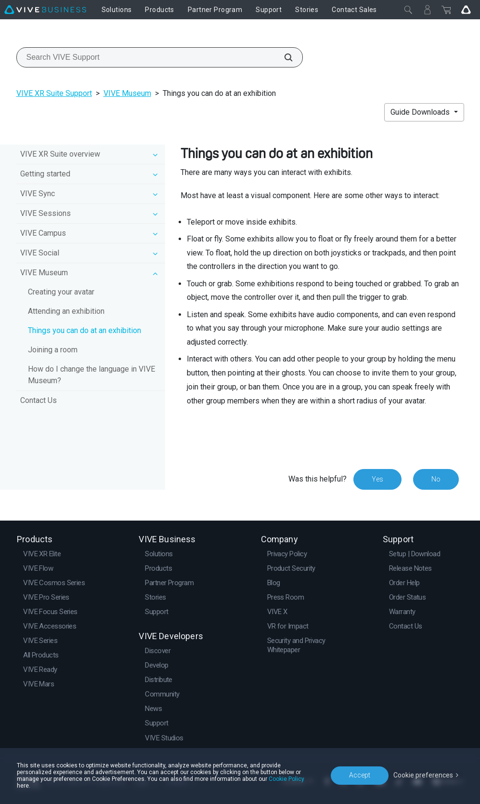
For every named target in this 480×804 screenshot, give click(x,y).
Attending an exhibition (66, 311)
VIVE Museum (127, 93)
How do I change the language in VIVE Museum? (91, 374)
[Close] (408, 9)
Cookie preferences (423, 775)
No (436, 479)
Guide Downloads (421, 112)
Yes (377, 479)
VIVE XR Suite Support (54, 93)
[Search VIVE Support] (283, 57)
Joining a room (53, 349)
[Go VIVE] (466, 9)
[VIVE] (45, 9)
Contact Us (38, 400)
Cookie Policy (286, 779)
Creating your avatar (61, 291)
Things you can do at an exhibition (84, 330)
